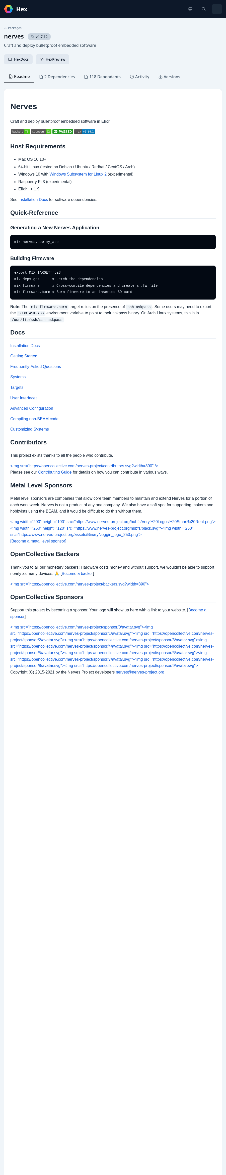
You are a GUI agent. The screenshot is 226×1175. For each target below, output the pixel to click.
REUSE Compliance (24, 1022)
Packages (13, 28)
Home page (18, 1014)
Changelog (18, 997)
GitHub (15, 1005)
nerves (14, 36)
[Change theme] (190, 9)
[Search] (203, 9)
